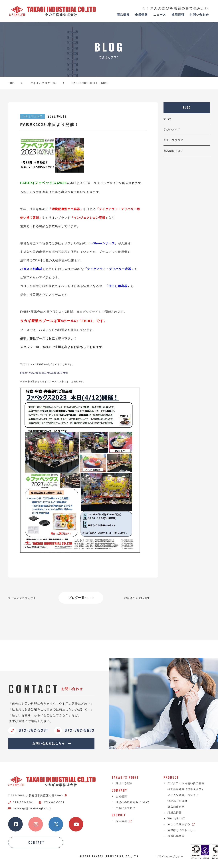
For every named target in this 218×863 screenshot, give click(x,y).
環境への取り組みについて (133, 802)
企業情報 (141, 14)
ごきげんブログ (126, 808)
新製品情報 (174, 812)
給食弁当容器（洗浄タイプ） (186, 789)
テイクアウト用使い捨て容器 (186, 783)
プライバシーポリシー (169, 856)
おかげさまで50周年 (137, 597)
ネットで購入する (181, 824)
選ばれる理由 (124, 783)
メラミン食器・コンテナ (183, 795)
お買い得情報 (176, 836)
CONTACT (36, 842)
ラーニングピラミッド (22, 597)
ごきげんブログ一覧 (43, 83)
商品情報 (123, 14)
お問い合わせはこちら (51, 743)
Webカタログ (176, 818)
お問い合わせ (199, 14)
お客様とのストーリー (181, 830)
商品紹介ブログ (173, 150)
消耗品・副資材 (177, 800)
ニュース (159, 14)
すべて (168, 118)
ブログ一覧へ (81, 597)
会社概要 (121, 796)
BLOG (187, 107)
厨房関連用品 (176, 806)
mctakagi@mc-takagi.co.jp (29, 808)
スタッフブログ (173, 140)
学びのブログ (172, 129)
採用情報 (177, 14)
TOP (11, 83)
